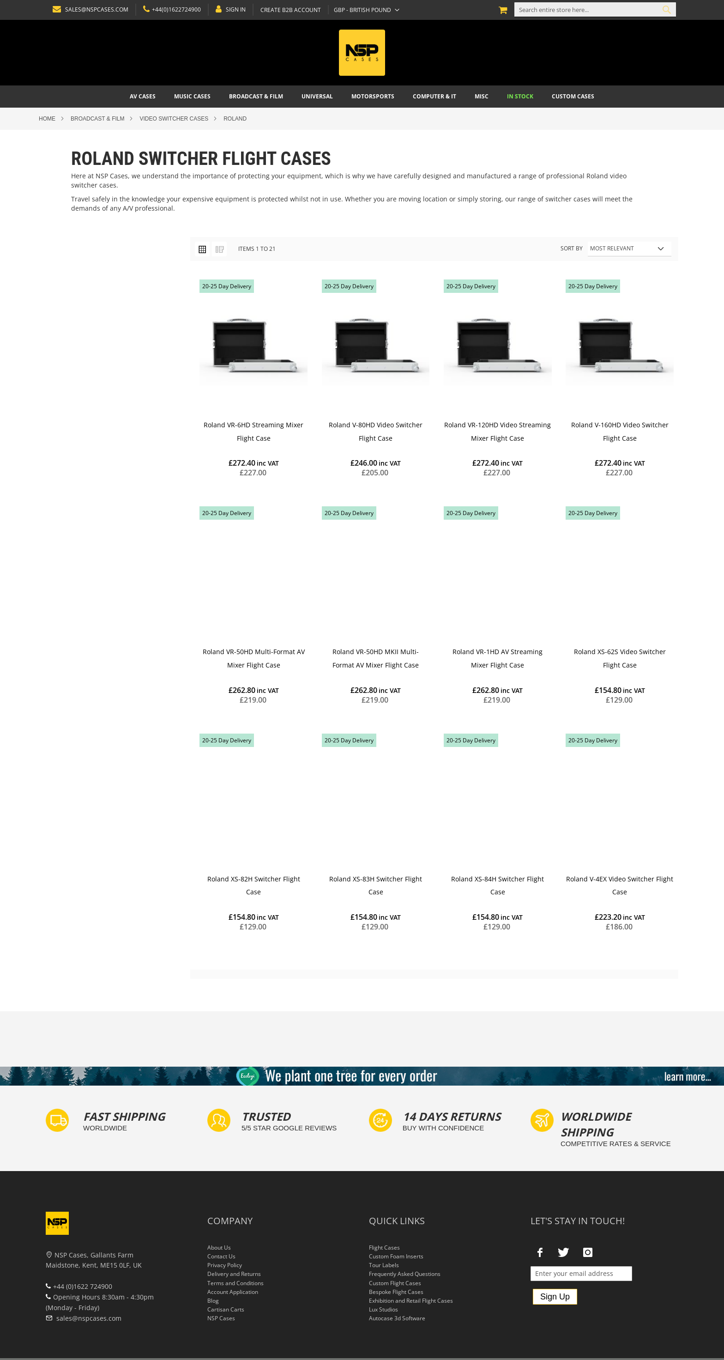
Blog (213, 1301)
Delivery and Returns (234, 1274)
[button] (365, 9)
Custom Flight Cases (395, 1283)
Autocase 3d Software (397, 1318)
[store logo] (362, 53)
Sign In (234, 9)
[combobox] (595, 9)
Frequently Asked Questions (404, 1274)
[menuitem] (143, 96)
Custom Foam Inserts (396, 1256)
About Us (219, 1247)
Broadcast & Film (97, 118)
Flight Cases (384, 1247)
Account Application (232, 1292)
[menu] (362, 96)
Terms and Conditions (235, 1283)
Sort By (572, 248)
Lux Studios (383, 1309)
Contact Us (221, 1256)
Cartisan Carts (225, 1309)
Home (47, 118)
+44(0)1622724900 (174, 9)
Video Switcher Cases (173, 118)
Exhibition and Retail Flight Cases (411, 1301)
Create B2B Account (289, 10)
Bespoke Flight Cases (396, 1292)
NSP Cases (221, 1318)
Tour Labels (384, 1265)
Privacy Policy (224, 1265)
